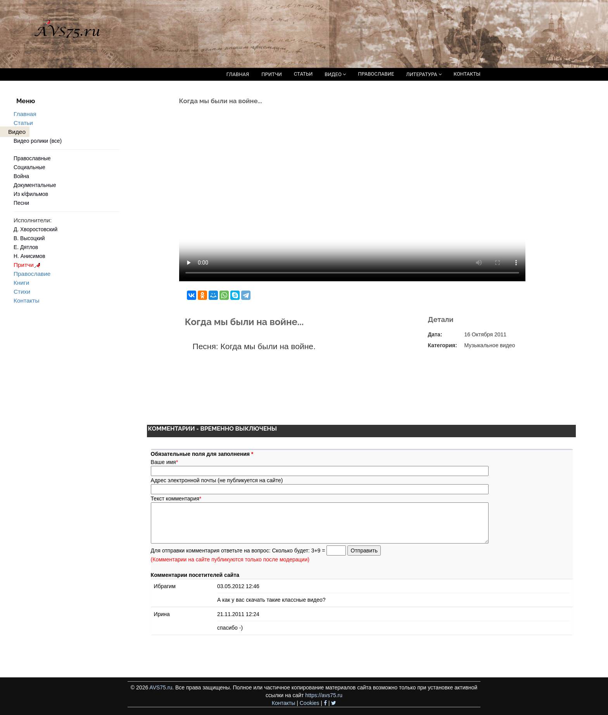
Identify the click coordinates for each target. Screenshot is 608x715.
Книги (21, 282)
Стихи (22, 291)
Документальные (35, 185)
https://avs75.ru (323, 695)
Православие (32, 273)
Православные (32, 158)
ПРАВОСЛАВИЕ (376, 74)
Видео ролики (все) (38, 141)
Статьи (23, 122)
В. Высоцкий (29, 238)
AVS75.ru (160, 687)
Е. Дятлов (26, 247)
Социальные (29, 167)
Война (21, 176)
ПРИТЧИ (271, 74)
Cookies (310, 703)
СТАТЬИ (303, 74)
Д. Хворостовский (35, 229)
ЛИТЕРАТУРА (423, 74)
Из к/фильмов (31, 194)
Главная (25, 114)
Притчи (28, 264)
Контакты (26, 300)
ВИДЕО (335, 74)
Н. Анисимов (29, 256)
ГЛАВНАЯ (237, 74)
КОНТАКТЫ (467, 74)
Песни (21, 203)
